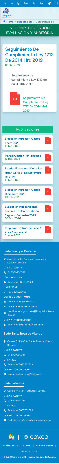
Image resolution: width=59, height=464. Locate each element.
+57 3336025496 (16, 291)
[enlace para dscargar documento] (48, 140)
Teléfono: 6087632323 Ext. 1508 (26, 324)
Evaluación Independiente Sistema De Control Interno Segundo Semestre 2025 (22, 211)
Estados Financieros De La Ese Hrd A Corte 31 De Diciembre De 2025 (23, 173)
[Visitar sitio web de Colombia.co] (11, 437)
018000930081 (16, 354)
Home (10, 21)
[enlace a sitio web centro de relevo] (49, 3)
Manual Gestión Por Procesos (23, 155)
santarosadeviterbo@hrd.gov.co (25, 374)
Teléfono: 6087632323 (20, 282)
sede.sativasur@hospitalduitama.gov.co (29, 420)
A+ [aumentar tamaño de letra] (26, 3)
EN (5, 3)
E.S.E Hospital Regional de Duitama (39, 457)
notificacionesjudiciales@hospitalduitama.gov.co (31, 313)
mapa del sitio (29, 451)
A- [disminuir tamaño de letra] (41, 3)
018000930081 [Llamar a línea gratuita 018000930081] (16, 272)
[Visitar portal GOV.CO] (36, 437)
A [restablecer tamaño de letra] (34, 3)
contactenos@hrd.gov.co (21, 301)
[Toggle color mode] (18, 3)
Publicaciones (24, 21)
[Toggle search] (57, 3)
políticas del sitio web (17, 445)
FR (12, 3)
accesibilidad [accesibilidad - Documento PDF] (44, 445)
